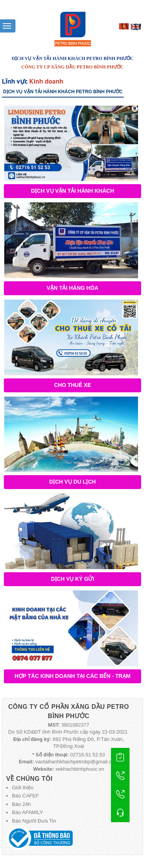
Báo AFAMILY (27, 812)
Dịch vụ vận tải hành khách (72, 191)
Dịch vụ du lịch (72, 482)
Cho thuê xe (72, 385)
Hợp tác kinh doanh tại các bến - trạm (73, 676)
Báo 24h (21, 804)
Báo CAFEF (25, 796)
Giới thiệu (22, 787)
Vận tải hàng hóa (73, 288)
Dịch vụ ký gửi (72, 579)
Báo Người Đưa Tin (34, 821)
